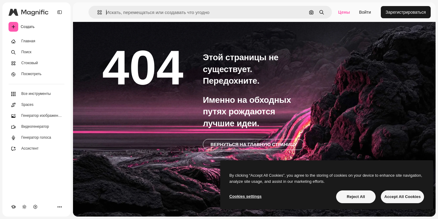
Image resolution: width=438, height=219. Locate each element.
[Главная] (36, 41)
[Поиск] (36, 52)
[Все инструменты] (36, 94)
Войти (365, 12)
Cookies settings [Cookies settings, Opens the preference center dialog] (245, 196)
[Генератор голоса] (36, 138)
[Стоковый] (36, 63)
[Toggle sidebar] (59, 12)
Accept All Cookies (402, 196)
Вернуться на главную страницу (253, 144)
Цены (344, 12)
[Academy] (13, 207)
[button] (97, 12)
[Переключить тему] (24, 207)
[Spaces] (36, 105)
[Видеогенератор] (36, 127)
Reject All (356, 196)
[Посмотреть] (36, 74)
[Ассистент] (36, 149)
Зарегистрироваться (406, 12)
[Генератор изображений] (36, 116)
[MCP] (35, 207)
